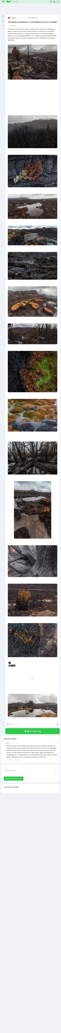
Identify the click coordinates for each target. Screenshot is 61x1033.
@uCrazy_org (32, 731)
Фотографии (13, 26)
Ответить (16, 760)
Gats (7, 743)
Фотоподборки (33, 18)
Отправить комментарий (13, 779)
